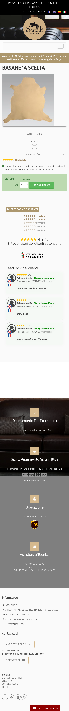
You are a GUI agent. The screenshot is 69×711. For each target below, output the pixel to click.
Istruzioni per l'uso (44, 154)
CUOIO (29, 134)
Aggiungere (41, 184)
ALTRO (39, 134)
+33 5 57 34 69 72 (18, 644)
